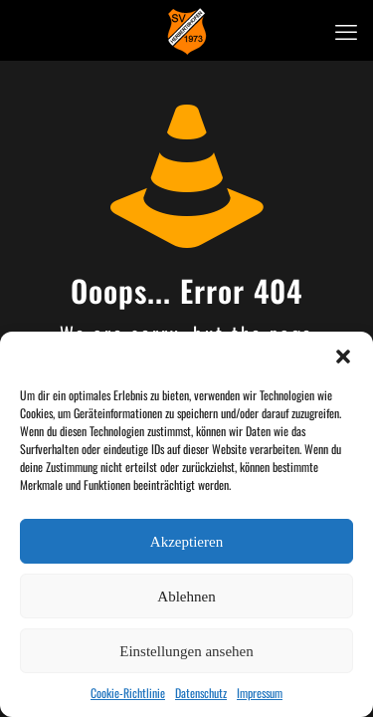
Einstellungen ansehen (186, 651)
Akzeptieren (186, 542)
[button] (343, 356)
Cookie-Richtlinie (128, 692)
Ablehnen (186, 596)
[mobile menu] (346, 30)
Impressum (259, 692)
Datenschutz (201, 692)
